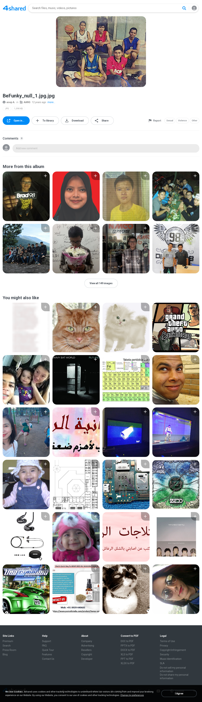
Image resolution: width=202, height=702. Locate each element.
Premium (8, 641)
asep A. (9, 102)
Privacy (164, 645)
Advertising (87, 645)
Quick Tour (48, 650)
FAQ (44, 645)
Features (47, 654)
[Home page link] (14, 8)
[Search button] (184, 8)
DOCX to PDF (128, 650)
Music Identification (170, 658)
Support (46, 641)
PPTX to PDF (128, 645)
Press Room (9, 650)
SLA (162, 663)
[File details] (26, 196)
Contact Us (48, 658)
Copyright (86, 654)
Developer (87, 658)
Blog (5, 654)
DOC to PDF (127, 641)
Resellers (86, 650)
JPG (7, 108)
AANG (25, 102)
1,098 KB (18, 108)
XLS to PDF (127, 654)
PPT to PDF (127, 658)
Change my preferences (132, 695)
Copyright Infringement (173, 650)
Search (7, 645)
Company (86, 641)
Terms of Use (167, 641)
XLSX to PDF (127, 663)
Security (164, 654)
